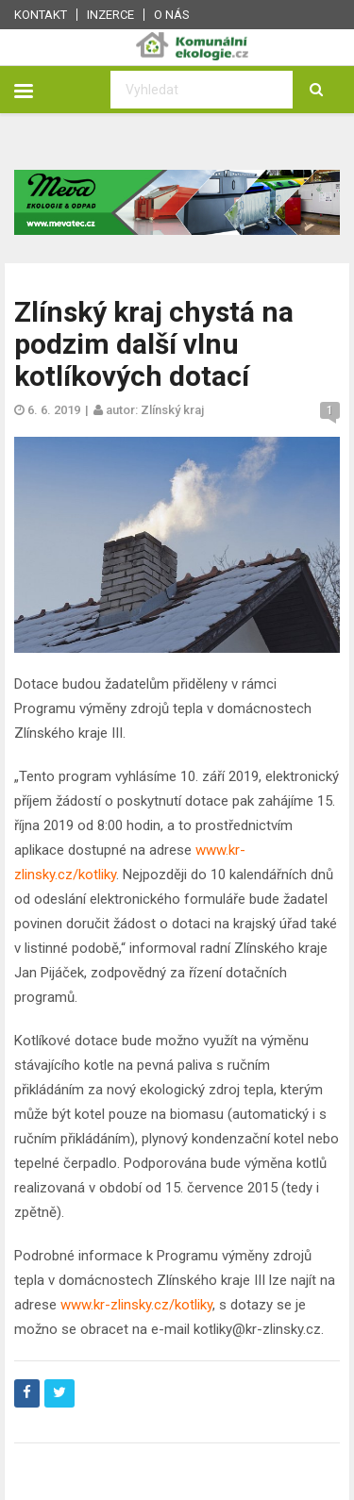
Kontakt (40, 15)
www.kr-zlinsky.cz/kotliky (136, 1304)
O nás (172, 15)
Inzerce (110, 15)
